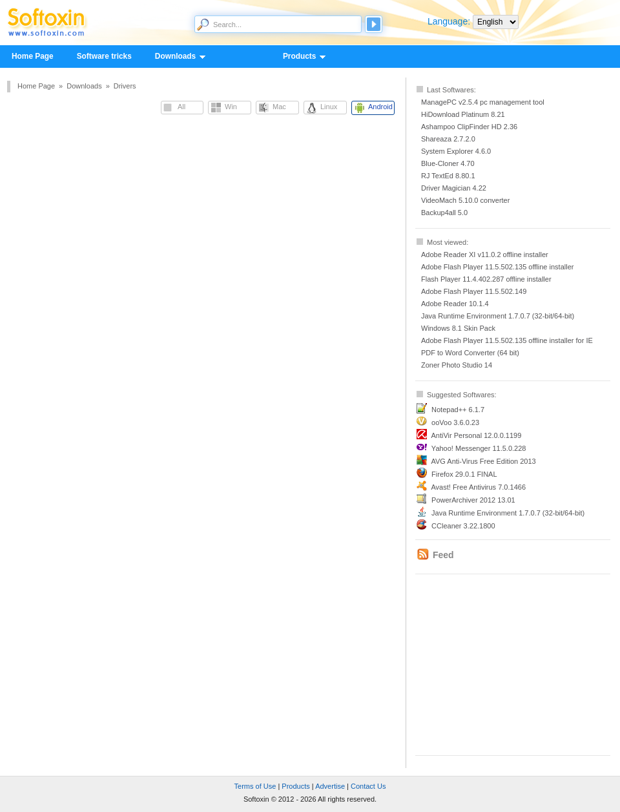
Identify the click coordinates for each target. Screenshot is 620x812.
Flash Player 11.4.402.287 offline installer (486, 279)
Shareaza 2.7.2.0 (448, 139)
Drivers (125, 86)
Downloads (174, 57)
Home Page (33, 56)
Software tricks (104, 56)
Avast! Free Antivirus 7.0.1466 (478, 487)
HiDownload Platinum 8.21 (463, 114)
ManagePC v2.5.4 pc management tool (482, 102)
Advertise (330, 786)
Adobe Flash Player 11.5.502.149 (473, 291)
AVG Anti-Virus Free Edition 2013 (483, 461)
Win (231, 106)
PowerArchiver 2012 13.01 (473, 500)
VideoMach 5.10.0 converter (465, 200)
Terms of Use (255, 786)
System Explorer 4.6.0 (456, 151)
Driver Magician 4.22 (453, 188)
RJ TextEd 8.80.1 (448, 176)
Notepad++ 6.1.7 (457, 409)
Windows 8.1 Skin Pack (458, 328)
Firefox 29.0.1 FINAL (464, 474)
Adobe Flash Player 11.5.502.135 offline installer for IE (507, 340)
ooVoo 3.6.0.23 (455, 422)
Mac (279, 106)
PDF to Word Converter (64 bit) (470, 353)
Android (380, 106)
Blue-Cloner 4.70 (448, 163)
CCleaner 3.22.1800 (463, 526)
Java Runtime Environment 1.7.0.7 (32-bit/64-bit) (497, 316)
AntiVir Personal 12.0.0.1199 (476, 435)
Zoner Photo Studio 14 (456, 365)
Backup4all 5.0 (444, 212)
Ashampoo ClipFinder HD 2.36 (469, 126)
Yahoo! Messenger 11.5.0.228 (478, 448)
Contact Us (368, 786)
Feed (443, 555)
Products (299, 57)
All (181, 106)
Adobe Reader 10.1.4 (455, 303)
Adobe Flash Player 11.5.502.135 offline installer (497, 267)
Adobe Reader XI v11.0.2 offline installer (484, 254)
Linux (328, 106)
